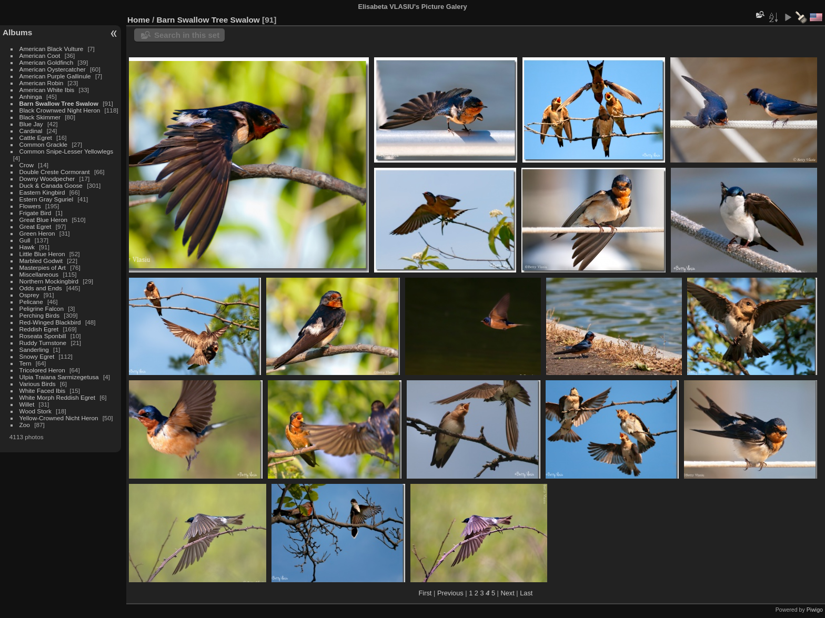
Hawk (27, 247)
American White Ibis (47, 89)
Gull (25, 240)
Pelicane (31, 301)
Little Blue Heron (42, 253)
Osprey (29, 294)
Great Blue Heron (43, 219)
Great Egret (35, 226)
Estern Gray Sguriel (46, 199)
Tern (25, 363)
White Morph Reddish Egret (57, 397)
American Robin (41, 82)
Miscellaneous (39, 274)
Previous (450, 593)
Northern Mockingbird (48, 281)
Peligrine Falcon (41, 308)
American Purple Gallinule (55, 76)
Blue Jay (31, 123)
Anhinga (30, 96)
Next (507, 593)
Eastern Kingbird (42, 192)
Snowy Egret (37, 356)
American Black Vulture (51, 48)
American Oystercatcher (52, 69)
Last (526, 593)
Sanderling (34, 349)
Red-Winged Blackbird (50, 322)
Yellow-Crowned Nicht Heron (58, 417)
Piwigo (815, 609)
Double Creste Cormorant (54, 171)
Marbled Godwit (41, 260)
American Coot (40, 55)
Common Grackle (43, 144)
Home (138, 19)
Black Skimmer (40, 117)
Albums (17, 32)
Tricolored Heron (42, 370)
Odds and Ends (40, 288)
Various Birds (37, 383)
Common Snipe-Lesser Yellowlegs (66, 151)
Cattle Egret (35, 137)
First (425, 593)
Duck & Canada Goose (51, 185)
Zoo (24, 424)
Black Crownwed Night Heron (59, 110)
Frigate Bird (35, 212)
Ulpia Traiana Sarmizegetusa (59, 376)
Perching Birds (39, 315)
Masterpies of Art (42, 267)
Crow (26, 164)
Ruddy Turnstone (43, 342)
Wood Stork (35, 411)
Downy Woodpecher (47, 178)
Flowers (30, 205)
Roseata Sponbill (42, 335)
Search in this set (186, 35)
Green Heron (37, 233)
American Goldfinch (46, 62)
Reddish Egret (39, 329)
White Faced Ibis (42, 390)
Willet (27, 404)
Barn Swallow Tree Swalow (58, 103)
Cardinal (31, 130)
